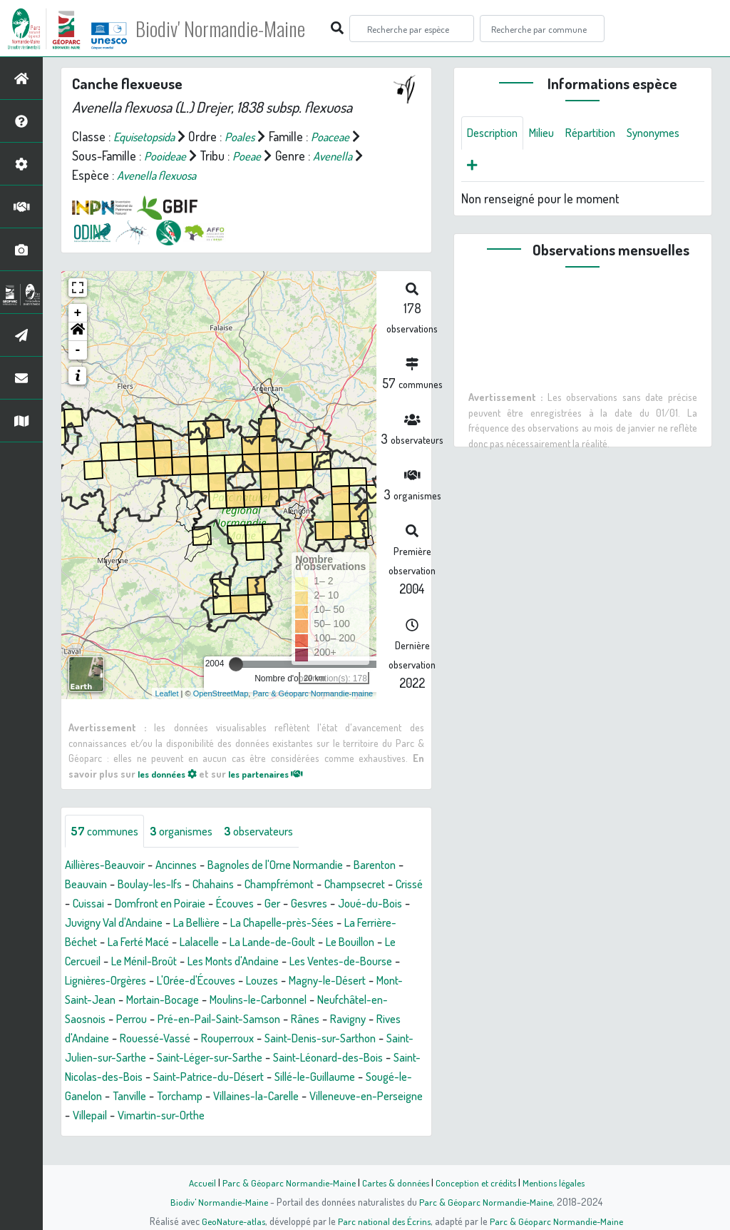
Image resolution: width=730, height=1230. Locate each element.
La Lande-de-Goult (112, 962)
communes (108, 832)
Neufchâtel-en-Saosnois (295, 1020)
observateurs (275, 832)
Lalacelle (386, 943)
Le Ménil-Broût (340, 962)
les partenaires (279, 773)
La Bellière (343, 924)
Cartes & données (394, 1182)
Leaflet (167, 693)
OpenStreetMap (221, 693)
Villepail (221, 1136)
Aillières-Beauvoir (109, 866)
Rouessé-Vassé (104, 1059)
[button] (77, 331)
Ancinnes (188, 866)
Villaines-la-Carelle (325, 1116)
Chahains (284, 885)
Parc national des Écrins (384, 1220)
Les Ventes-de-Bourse (216, 982)
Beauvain (145, 885)
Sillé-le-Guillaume (338, 1097)
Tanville (186, 1116)
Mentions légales (558, 1182)
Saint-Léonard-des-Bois (317, 1078)
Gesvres (85, 924)
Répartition (603, 133)
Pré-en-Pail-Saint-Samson (131, 1039)
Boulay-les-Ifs (215, 885)
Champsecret (99, 905)
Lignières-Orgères (330, 982)
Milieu (549, 133)
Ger (406, 905)
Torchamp (241, 1116)
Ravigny (270, 1039)
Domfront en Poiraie (283, 905)
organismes (190, 832)
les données (171, 773)
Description (495, 133)
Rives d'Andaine (340, 1039)
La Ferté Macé (318, 943)
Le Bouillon (197, 962)
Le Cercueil (264, 962)
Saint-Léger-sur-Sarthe (188, 1078)
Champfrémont (357, 885)
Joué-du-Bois (151, 924)
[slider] (236, 664)
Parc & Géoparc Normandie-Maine (283, 1182)
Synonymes (496, 168)
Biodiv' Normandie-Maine (234, 28)
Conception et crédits (477, 1182)
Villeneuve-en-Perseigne (128, 1136)
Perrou (385, 1020)
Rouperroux (184, 1059)
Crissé (159, 905)
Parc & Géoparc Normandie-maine (312, 693)
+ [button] (78, 313)
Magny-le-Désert (216, 1001)
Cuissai (203, 905)
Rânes (224, 1039)
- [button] (78, 350)
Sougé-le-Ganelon (111, 1116)
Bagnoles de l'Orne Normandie (298, 866)
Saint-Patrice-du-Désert (222, 1097)
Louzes (145, 1001)
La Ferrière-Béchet (225, 943)
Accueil (194, 1182)
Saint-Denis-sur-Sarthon (286, 1059)
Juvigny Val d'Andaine (252, 924)
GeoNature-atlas (230, 1220)
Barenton (88, 885)
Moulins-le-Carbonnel (168, 1020)
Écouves (365, 905)
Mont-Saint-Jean (312, 1001)
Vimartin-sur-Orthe (300, 1136)
